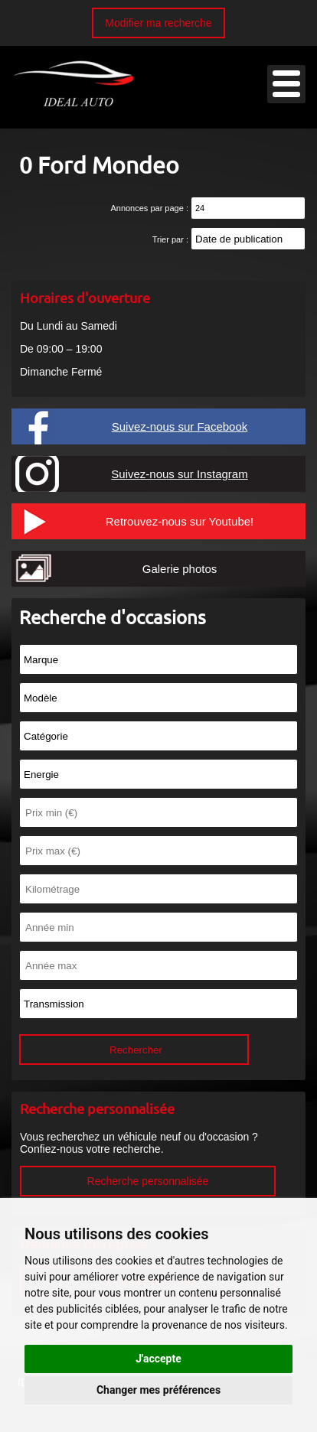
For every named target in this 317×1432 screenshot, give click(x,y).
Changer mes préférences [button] (158, 1390)
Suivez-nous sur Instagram (179, 473)
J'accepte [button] (158, 1358)
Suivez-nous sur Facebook (180, 426)
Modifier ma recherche (158, 23)
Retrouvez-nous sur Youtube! (179, 521)
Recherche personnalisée (148, 1181)
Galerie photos (179, 568)
